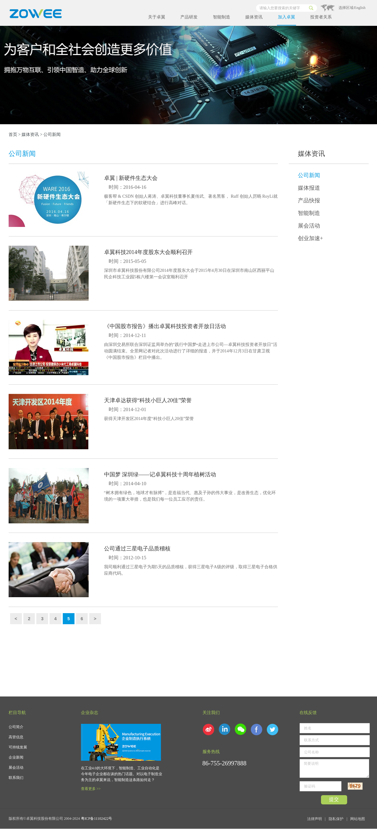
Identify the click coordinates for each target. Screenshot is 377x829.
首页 (13, 134)
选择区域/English (352, 8)
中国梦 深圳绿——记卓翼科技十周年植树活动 (160, 474)
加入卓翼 (286, 17)
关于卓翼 (156, 17)
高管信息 (16, 737)
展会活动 (309, 226)
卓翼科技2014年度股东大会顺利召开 (148, 252)
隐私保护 (336, 819)
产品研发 (189, 17)
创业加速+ (310, 238)
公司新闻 (309, 175)
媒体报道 (309, 188)
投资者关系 (321, 17)
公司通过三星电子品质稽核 (137, 548)
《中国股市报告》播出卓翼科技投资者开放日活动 (165, 326)
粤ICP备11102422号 (96, 818)
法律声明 (314, 819)
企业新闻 (16, 757)
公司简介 (16, 727)
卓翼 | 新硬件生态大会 (131, 178)
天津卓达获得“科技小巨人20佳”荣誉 (148, 400)
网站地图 (357, 819)
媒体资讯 (254, 17)
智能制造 (221, 17)
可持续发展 (18, 747)
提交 (334, 799)
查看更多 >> (91, 789)
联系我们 (16, 777)
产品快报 (309, 200)
